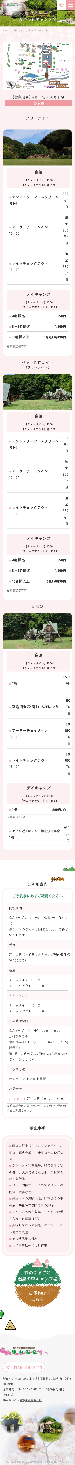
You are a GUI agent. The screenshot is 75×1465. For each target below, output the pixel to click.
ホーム (6, 30)
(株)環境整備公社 (31, 1400)
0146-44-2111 (17, 1098)
